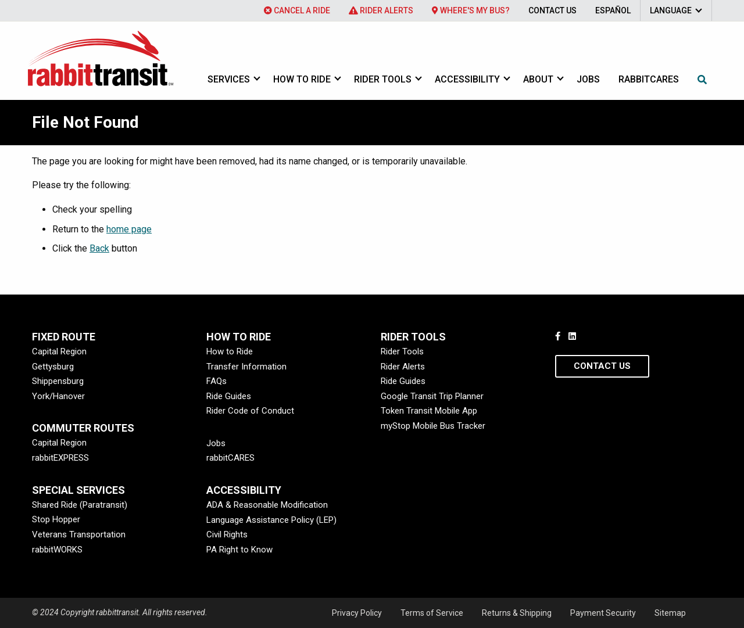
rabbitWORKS (57, 549)
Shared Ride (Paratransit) (79, 505)
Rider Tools (383, 79)
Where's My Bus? (471, 10)
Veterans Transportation (79, 534)
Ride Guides (228, 396)
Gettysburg (53, 366)
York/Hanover (58, 396)
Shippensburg (58, 381)
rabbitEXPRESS (60, 458)
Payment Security (603, 613)
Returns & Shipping (517, 613)
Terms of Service (431, 613)
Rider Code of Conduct (250, 410)
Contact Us (552, 10)
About (538, 79)
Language (671, 10)
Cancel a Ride (297, 10)
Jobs (588, 79)
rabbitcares (648, 79)
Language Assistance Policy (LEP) (271, 520)
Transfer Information (246, 366)
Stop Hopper (56, 519)
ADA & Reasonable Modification (267, 505)
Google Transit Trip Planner (432, 396)
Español (613, 10)
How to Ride (302, 79)
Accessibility (467, 79)
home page (129, 229)
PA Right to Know (239, 549)
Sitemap (670, 613)
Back (99, 248)
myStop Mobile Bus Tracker (433, 426)
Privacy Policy (357, 613)
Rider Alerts (381, 10)
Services (229, 79)
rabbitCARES (230, 458)
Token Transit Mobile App (429, 410)
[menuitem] (297, 10)
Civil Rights (227, 534)
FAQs (216, 381)
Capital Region (59, 351)
